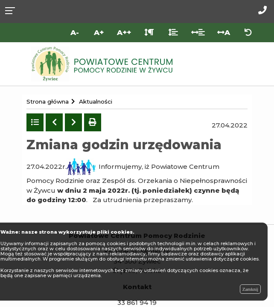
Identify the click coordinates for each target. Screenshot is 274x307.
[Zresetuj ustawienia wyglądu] (248, 32)
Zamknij (250, 289)
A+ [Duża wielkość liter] (99, 32)
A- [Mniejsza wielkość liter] (74, 32)
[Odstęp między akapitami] (149, 32)
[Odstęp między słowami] (198, 32)
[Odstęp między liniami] (173, 32)
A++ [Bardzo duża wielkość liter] (124, 32)
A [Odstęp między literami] (223, 32)
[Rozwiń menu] (12, 10)
